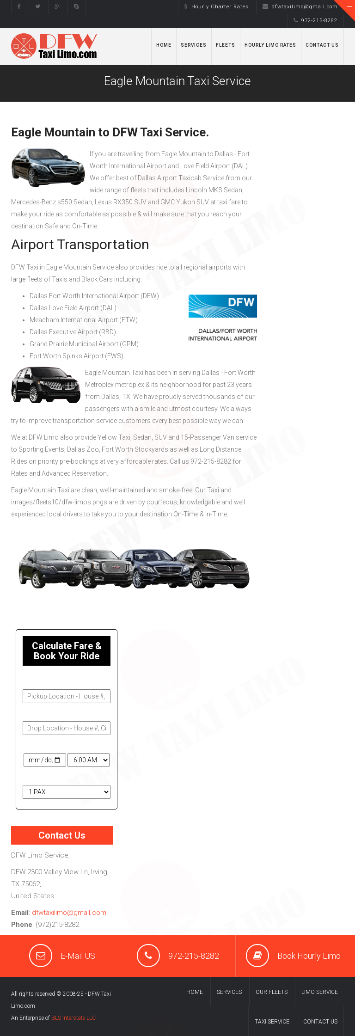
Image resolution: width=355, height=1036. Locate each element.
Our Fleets (272, 992)
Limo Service (319, 992)
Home (163, 45)
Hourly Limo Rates (270, 45)
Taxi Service (272, 1021)
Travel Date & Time (51, 744)
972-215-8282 (315, 21)
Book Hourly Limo (309, 956)
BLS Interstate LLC (73, 1018)
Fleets (225, 45)
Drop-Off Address (50, 713)
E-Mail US (78, 956)
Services (194, 45)
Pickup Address (47, 681)
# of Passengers (48, 776)
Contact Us (322, 45)
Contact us (320, 1021)
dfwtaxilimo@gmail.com (300, 7)
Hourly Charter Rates (216, 7)
